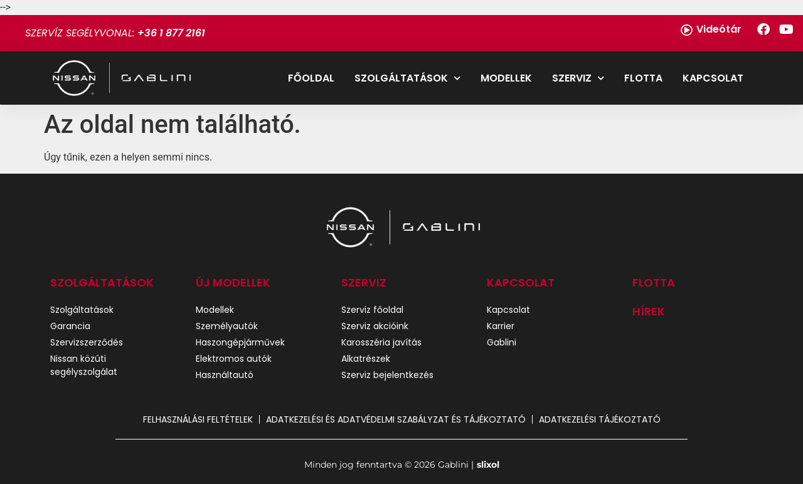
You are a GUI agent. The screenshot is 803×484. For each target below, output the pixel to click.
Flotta (643, 78)
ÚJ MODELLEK (233, 282)
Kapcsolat (713, 78)
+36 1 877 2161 (171, 33)
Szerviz (578, 78)
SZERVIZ (363, 282)
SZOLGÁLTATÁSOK (102, 282)
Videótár (719, 29)
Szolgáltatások (407, 78)
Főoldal (311, 78)
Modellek (506, 78)
